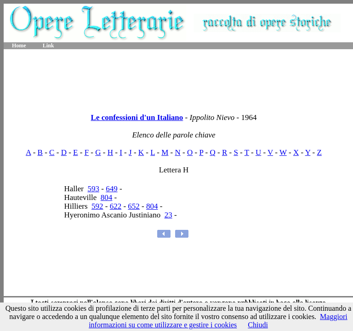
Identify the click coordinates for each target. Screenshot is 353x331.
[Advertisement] (178, 78)
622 (116, 206)
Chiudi (258, 325)
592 (97, 206)
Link (48, 45)
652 (134, 206)
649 (112, 188)
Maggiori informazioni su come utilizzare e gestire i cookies (218, 321)
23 (168, 215)
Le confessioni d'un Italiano (137, 117)
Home (19, 45)
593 (93, 188)
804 (107, 197)
